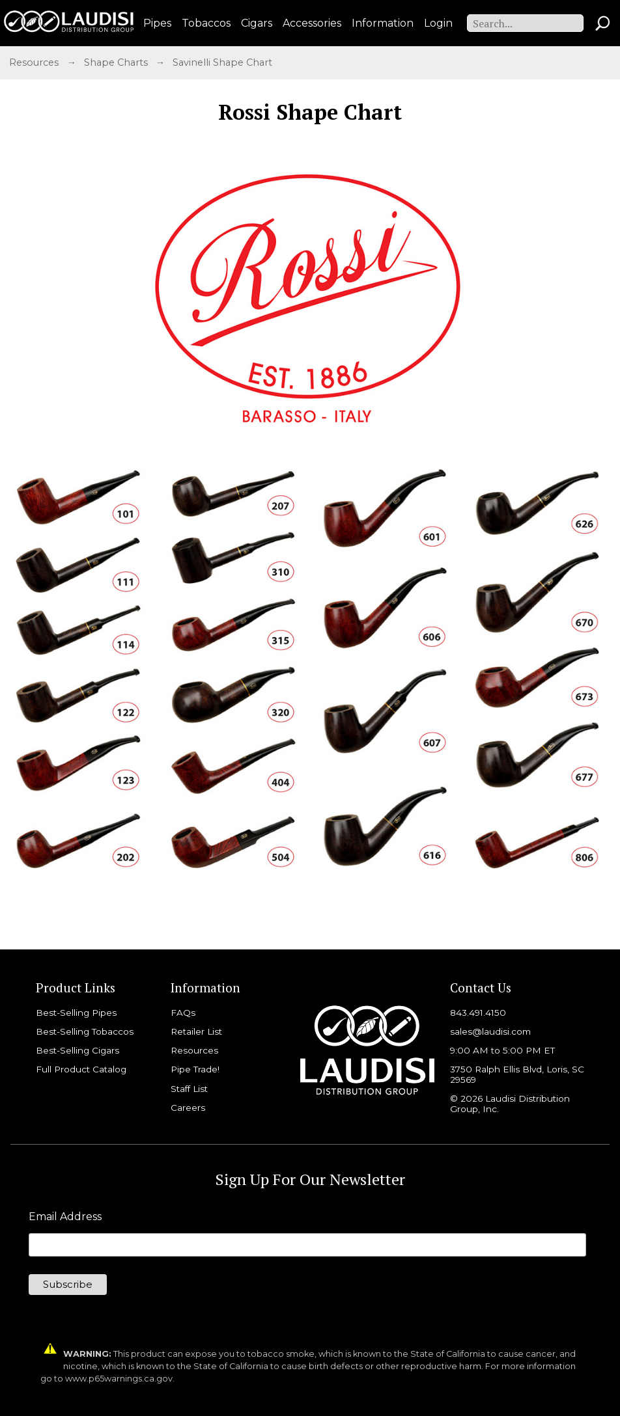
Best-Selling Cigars (77, 1050)
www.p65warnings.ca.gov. (120, 1378)
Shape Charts (117, 62)
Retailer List (196, 1031)
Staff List (189, 1088)
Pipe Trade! (195, 1069)
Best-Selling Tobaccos (85, 1031)
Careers (188, 1107)
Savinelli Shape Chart (222, 62)
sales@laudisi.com (490, 1031)
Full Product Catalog (81, 1069)
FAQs (183, 1012)
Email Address (65, 1217)
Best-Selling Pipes (76, 1012)
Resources (34, 62)
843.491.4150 (478, 1012)
